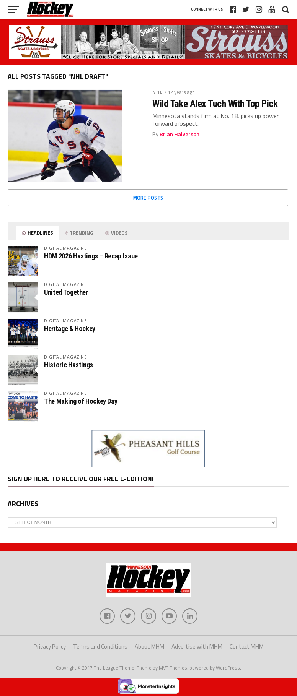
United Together (66, 292)
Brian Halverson (179, 134)
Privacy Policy (50, 646)
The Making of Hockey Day (80, 401)
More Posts (148, 197)
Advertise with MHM (196, 646)
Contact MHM (247, 646)
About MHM (149, 646)
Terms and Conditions (100, 646)
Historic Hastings (68, 365)
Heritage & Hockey (69, 328)
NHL (157, 92)
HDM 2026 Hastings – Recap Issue (91, 256)
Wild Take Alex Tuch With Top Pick (214, 103)
